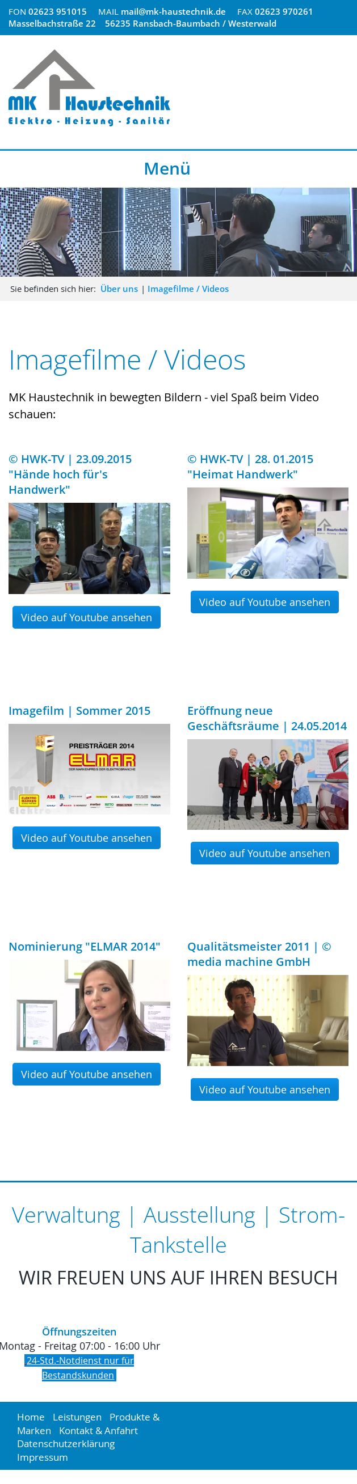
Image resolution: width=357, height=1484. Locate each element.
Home (31, 1416)
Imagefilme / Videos (188, 288)
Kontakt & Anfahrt (98, 1430)
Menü (167, 168)
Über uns (119, 288)
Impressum (42, 1457)
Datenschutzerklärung (66, 1443)
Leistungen (77, 1416)
